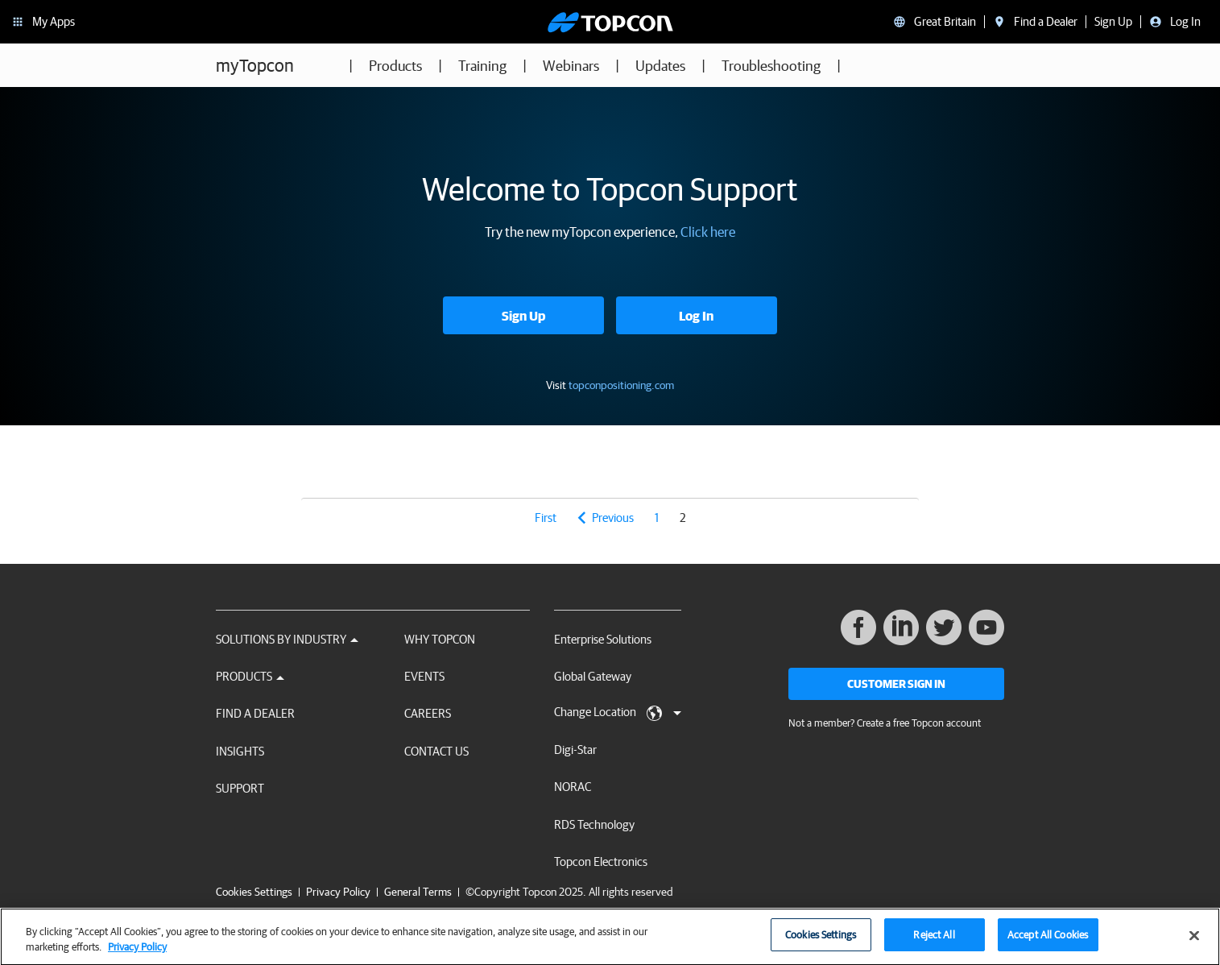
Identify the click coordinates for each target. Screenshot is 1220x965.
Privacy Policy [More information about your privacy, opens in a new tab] (137, 955)
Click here (707, 231)
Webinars (571, 65)
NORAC (572, 786)
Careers (427, 713)
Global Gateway (592, 676)
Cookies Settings (254, 892)
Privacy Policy (338, 891)
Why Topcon (439, 639)
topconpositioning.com (621, 385)
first (545, 517)
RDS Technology (594, 824)
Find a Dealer (255, 713)
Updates (660, 65)
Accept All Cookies (1047, 943)
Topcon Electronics (600, 861)
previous (613, 517)
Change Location (617, 713)
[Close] (1194, 943)
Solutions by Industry (287, 639)
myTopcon (255, 65)
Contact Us (436, 751)
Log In (696, 316)
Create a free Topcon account (919, 723)
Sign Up (523, 316)
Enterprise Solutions (602, 639)
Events (424, 676)
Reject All (933, 943)
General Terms (418, 891)
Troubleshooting (771, 65)
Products (395, 65)
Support (240, 788)
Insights (240, 751)
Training (482, 65)
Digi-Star (575, 749)
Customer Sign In (896, 683)
